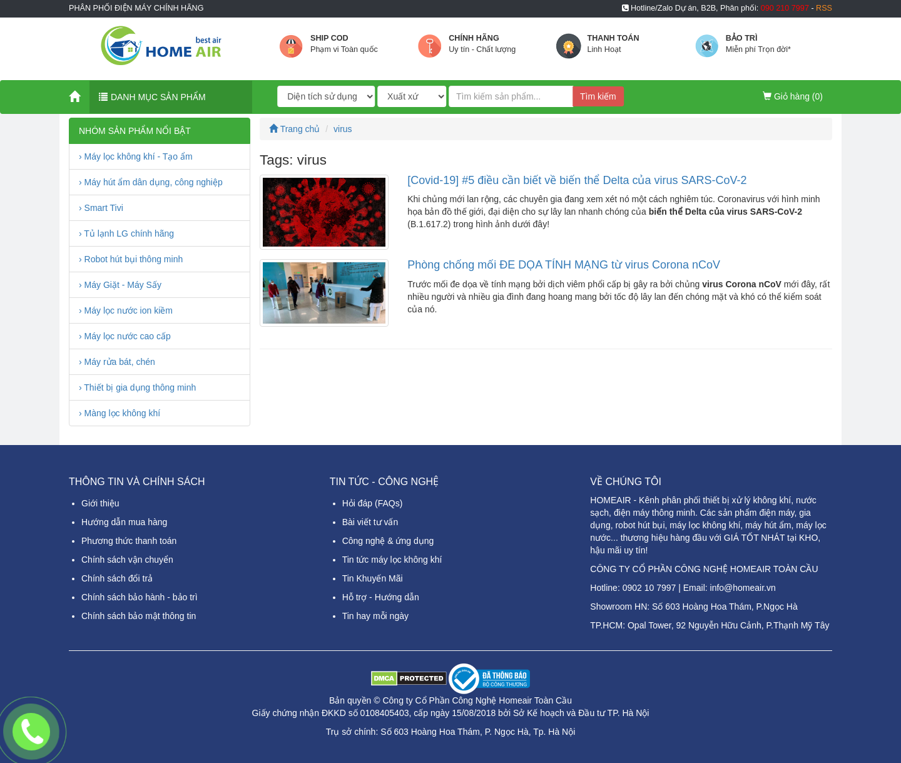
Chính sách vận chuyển (127, 560)
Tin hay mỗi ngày (375, 616)
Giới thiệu (100, 503)
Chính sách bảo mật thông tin (138, 616)
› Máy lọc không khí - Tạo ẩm (136, 156)
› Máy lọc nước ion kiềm (126, 310)
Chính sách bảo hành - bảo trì (139, 597)
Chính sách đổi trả (117, 578)
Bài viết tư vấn (370, 522)
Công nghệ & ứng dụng (388, 541)
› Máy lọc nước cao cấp (125, 336)
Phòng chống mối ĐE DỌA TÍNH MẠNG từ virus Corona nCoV (563, 265)
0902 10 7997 (649, 588)
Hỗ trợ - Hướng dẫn (380, 597)
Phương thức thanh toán (128, 541)
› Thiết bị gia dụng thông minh (137, 387)
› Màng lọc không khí (119, 413)
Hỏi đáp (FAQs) (372, 503)
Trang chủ (294, 129)
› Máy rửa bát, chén (117, 362)
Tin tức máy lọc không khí (392, 560)
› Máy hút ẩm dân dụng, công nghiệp (151, 182)
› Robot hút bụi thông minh (131, 259)
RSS (824, 8)
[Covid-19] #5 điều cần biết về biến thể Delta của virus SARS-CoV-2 (576, 180)
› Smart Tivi (101, 208)
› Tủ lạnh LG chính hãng (126, 233)
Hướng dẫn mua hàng (124, 522)
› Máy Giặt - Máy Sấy (120, 285)
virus (342, 129)
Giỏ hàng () (793, 96)
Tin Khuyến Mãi (372, 578)
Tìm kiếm (598, 96)
